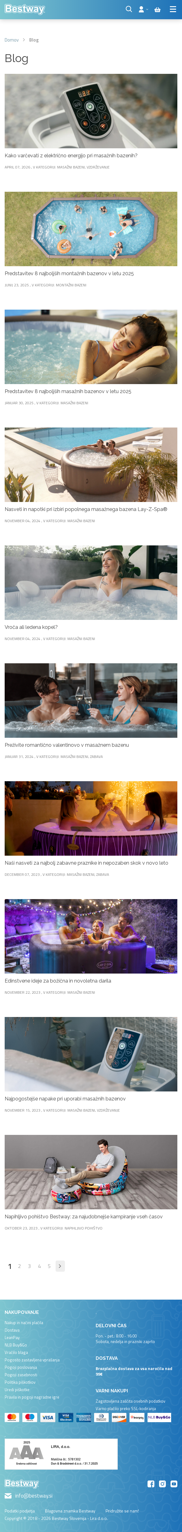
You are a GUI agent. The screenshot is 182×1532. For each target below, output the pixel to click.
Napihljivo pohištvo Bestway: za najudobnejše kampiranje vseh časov (84, 1217)
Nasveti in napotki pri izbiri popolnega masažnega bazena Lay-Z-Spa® (86, 509)
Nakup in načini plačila (24, 1322)
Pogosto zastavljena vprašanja (32, 1360)
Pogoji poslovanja (21, 1367)
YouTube (174, 1483)
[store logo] (25, 10)
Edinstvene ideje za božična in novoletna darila (58, 981)
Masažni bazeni (71, 167)
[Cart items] (157, 9)
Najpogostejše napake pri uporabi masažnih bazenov (65, 1099)
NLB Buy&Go (16, 1345)
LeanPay (12, 1337)
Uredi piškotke (17, 1389)
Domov (12, 40)
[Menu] (173, 9)
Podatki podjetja (20, 1510)
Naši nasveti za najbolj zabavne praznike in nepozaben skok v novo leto (86, 863)
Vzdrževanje (98, 167)
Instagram (162, 1483)
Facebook (151, 1483)
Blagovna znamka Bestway (70, 1510)
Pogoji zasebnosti (21, 1375)
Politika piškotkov (20, 1382)
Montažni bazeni (71, 285)
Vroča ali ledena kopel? (31, 627)
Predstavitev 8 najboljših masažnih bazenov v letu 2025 (68, 391)
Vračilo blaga (16, 1352)
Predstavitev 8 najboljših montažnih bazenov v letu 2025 (69, 273)
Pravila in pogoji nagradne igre (32, 1397)
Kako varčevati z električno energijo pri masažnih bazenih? (71, 156)
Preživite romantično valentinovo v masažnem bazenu (67, 745)
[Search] (129, 9)
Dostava (12, 1330)
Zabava (96, 756)
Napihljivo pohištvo (83, 1228)
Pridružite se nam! (122, 1510)
